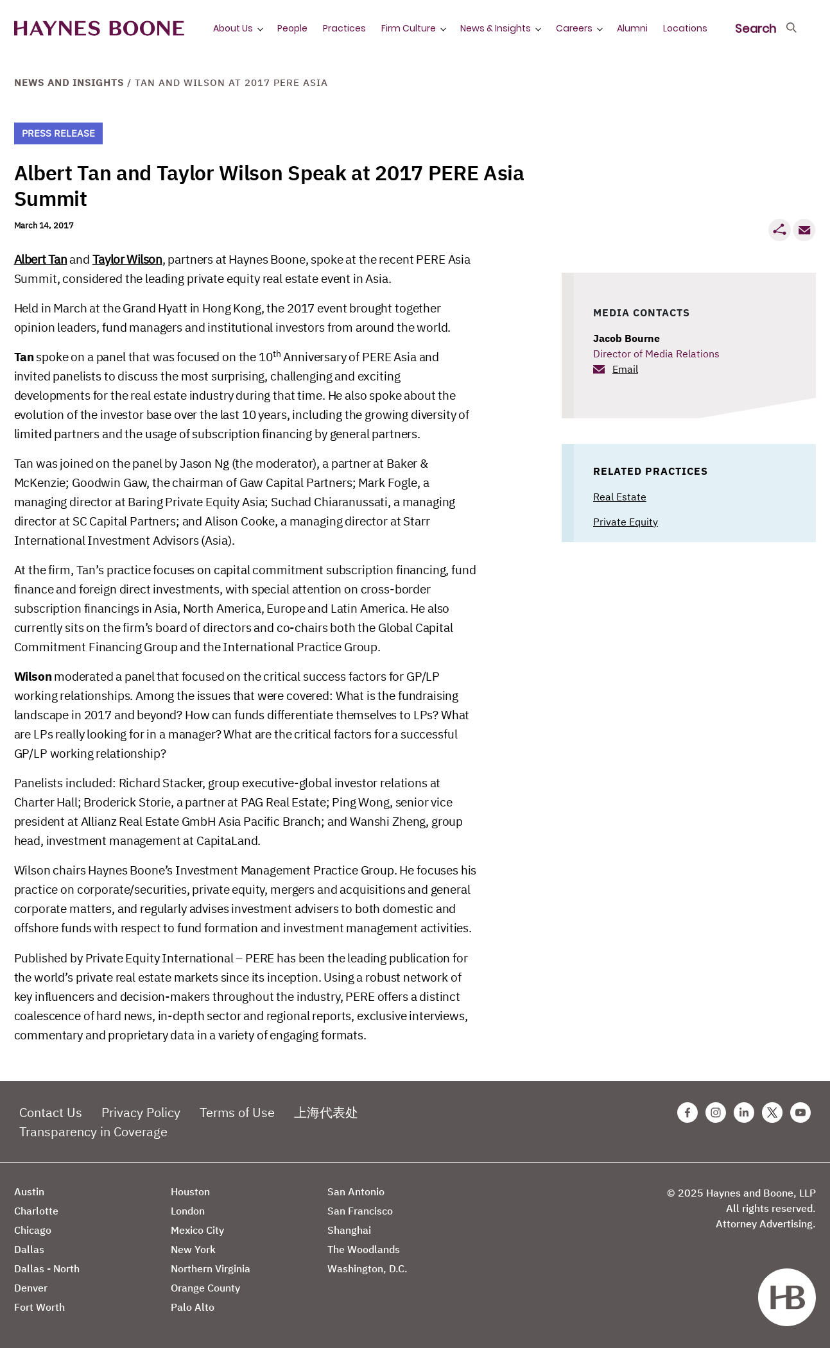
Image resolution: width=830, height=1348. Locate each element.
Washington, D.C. (367, 1268)
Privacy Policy (140, 1112)
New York (193, 1249)
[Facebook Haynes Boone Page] (687, 1112)
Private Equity (625, 521)
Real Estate (619, 496)
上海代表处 (326, 1112)
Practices (344, 28)
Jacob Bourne (626, 338)
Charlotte (36, 1210)
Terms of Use (237, 1112)
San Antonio (356, 1191)
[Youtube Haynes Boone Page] (800, 1112)
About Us (233, 28)
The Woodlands (363, 1249)
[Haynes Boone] (99, 29)
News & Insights (495, 28)
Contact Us (50, 1112)
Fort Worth (39, 1307)
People (292, 28)
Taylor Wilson (127, 259)
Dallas (29, 1249)
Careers (574, 28)
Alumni (632, 28)
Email (625, 369)
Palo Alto (192, 1307)
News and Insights (69, 82)
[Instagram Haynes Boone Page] (715, 1112)
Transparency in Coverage (93, 1131)
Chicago (32, 1230)
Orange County (205, 1287)
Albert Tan (40, 259)
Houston (190, 1191)
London (188, 1210)
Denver (31, 1287)
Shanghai (349, 1230)
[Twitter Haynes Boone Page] (772, 1112)
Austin (29, 1191)
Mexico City (197, 1230)
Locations (685, 28)
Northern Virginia (210, 1268)
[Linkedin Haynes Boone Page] (744, 1112)
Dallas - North (47, 1268)
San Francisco (360, 1210)
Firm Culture (408, 28)
